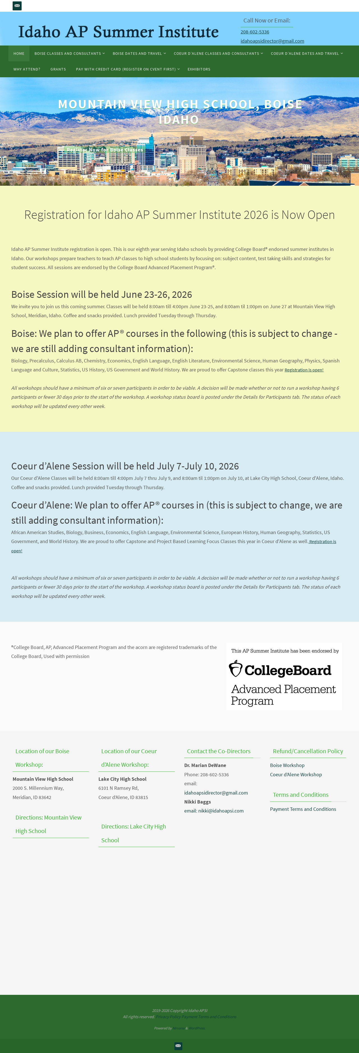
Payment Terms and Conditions (303, 809)
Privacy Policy (168, 1016)
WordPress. (196, 1028)
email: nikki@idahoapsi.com (214, 810)
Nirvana (178, 1028)
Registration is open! (306, 369)
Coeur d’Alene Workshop (296, 774)
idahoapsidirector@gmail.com (272, 41)
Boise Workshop (287, 765)
